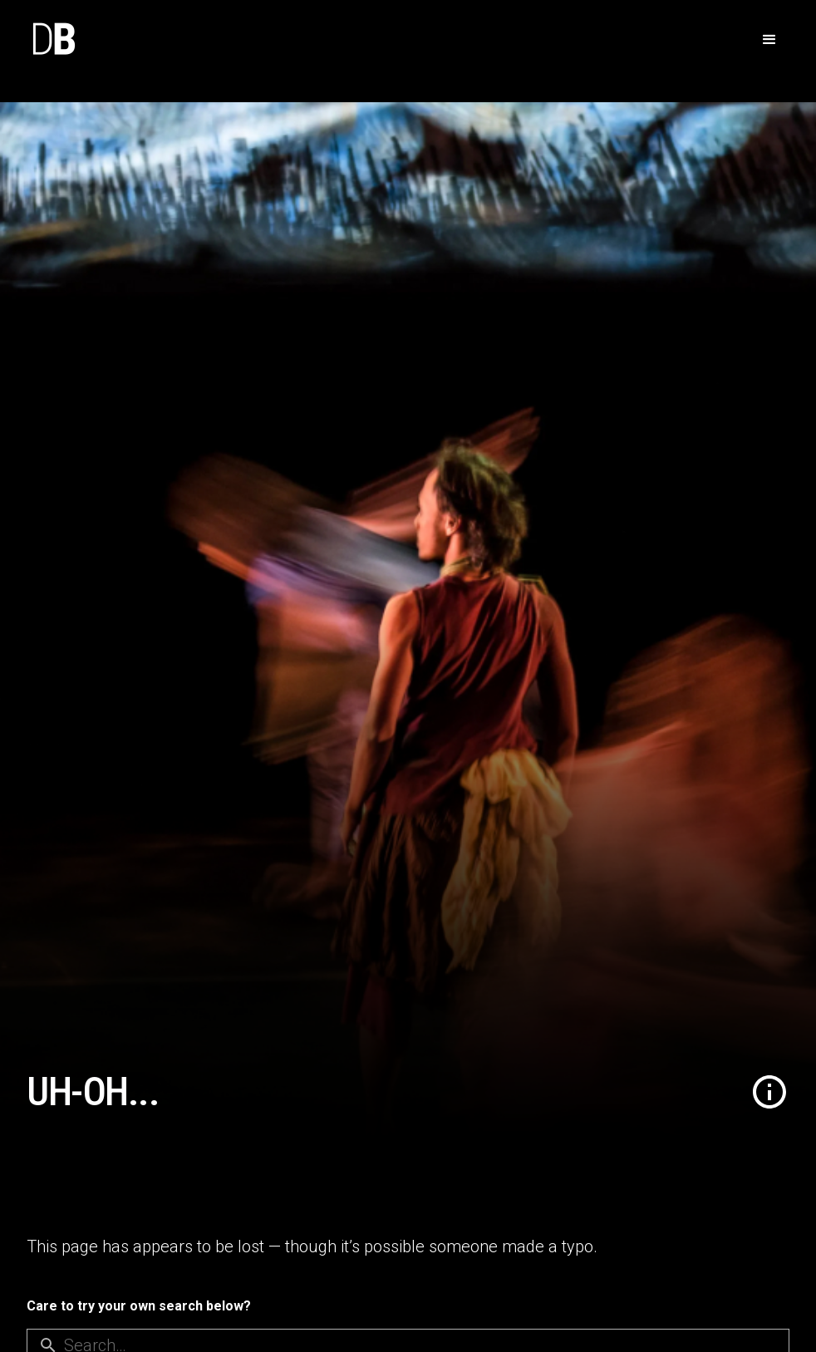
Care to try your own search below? (139, 1306)
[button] (769, 40)
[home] (53, 39)
